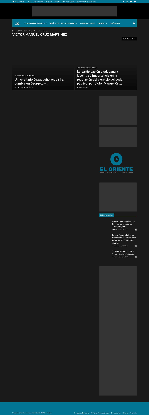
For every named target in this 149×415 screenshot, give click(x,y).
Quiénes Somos (38, 1)
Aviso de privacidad (68, 1)
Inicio (29, 1)
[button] (134, 23)
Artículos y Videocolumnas (63, 23)
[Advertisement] (74, 11)
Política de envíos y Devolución (86, 1)
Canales (102, 23)
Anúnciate (49, 1)
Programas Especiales (35, 23)
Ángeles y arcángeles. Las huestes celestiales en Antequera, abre (123, 224)
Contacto (57, 1)
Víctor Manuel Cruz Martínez (24, 76)
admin (17, 87)
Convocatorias (87, 23)
